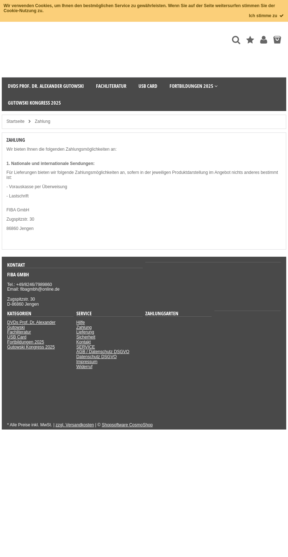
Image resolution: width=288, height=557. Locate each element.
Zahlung (84, 327)
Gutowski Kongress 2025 (31, 347)
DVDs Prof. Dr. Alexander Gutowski (31, 325)
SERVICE (85, 347)
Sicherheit (85, 337)
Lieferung (85, 332)
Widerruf (84, 366)
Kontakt (83, 342)
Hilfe (80, 322)
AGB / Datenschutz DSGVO (103, 351)
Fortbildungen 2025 (25, 342)
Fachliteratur (19, 332)
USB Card (16, 337)
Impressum (86, 361)
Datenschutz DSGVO (96, 356)
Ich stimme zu (266, 15)
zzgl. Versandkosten (75, 424)
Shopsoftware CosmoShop (127, 424)
